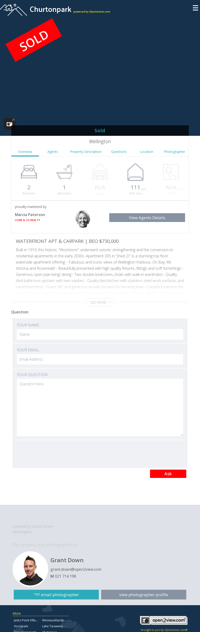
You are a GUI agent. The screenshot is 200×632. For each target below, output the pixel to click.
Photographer (174, 151)
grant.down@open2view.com (75, 569)
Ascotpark (21, 626)
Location (146, 151)
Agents (52, 151)
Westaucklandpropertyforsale (63, 620)
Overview (25, 151)
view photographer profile (143, 594)
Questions (119, 151)
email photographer (60, 594)
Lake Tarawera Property (59, 626)
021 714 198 (65, 576)
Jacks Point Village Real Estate (34, 620)
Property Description (86, 151)
